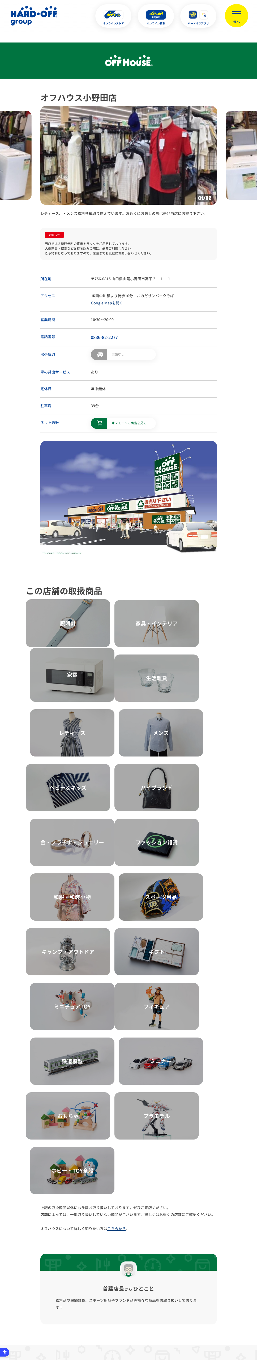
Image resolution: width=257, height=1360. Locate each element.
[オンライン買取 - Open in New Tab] (156, 16)
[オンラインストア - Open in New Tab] (113, 16)
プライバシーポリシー (60, 1278)
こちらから (116, 935)
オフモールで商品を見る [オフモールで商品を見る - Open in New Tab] (129, 422)
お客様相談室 (237, 1278)
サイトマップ (19, 1278)
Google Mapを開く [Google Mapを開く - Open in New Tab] (107, 302)
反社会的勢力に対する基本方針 (163, 1278)
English (119, 1330)
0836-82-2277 (104, 337)
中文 (155, 1330)
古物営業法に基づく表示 (108, 1278)
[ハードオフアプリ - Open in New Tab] (198, 16)
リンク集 (206, 1278)
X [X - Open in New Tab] (92, 1330)
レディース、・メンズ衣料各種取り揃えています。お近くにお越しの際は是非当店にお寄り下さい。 (124, 213)
